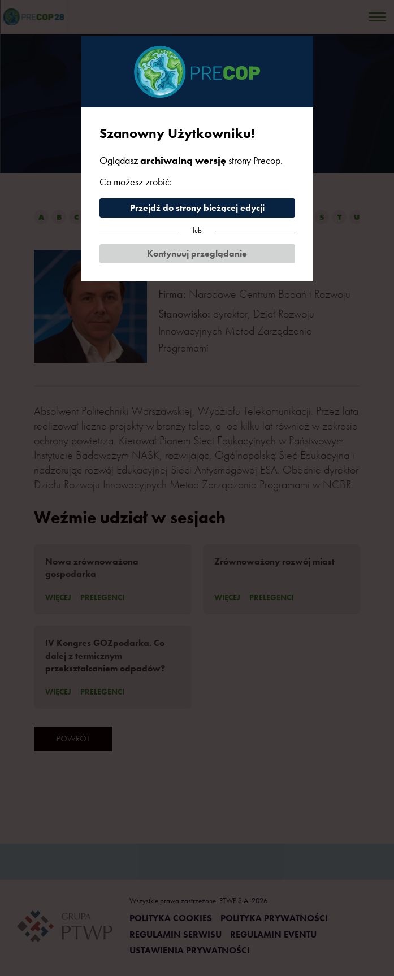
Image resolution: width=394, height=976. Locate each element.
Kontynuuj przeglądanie (197, 253)
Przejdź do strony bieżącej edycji (197, 208)
